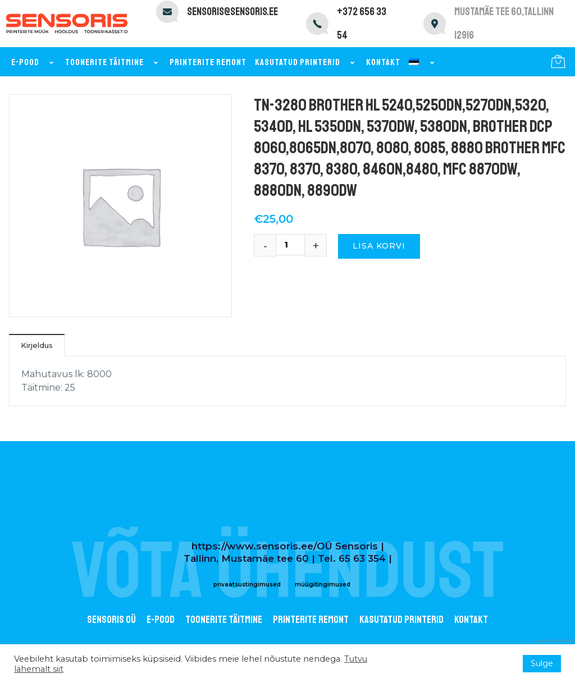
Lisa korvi (379, 246)
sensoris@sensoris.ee (232, 12)
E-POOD (161, 619)
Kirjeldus (37, 345)
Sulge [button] (542, 663)
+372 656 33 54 (361, 23)
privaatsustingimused (247, 584)
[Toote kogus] (290, 244)
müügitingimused (322, 584)
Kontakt (383, 62)
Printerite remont (208, 62)
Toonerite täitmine (113, 62)
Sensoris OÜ (111, 619)
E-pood (34, 62)
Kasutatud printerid (306, 62)
